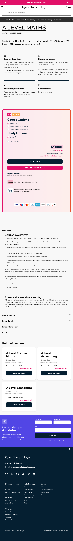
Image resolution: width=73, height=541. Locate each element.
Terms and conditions (50, 531)
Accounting (9, 503)
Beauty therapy (10, 500)
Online (12, 137)
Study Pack (13, 141)
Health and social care (12, 492)
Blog (25, 500)
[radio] (8, 123)
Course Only (13, 123)
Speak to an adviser (35, 168)
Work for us (9, 517)
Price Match (9, 520)
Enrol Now (35, 162)
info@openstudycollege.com (23, 467)
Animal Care (19, 20)
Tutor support (28, 489)
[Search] (37, 13)
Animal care (9, 495)
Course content (36, 315)
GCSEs (11, 20)
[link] (19, 363)
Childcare (8, 498)
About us (44, 487)
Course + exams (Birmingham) (19, 126)
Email (37, 426)
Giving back (45, 492)
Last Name (57, 419)
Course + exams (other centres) (19, 129)
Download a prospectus (49, 495)
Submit (53, 436)
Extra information (36, 327)
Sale (37, 20)
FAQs (36, 332)
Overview (36, 230)
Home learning (29, 495)
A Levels (5, 20)
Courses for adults (47, 489)
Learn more (58, 156)
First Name (39, 419)
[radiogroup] (35, 126)
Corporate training (11, 514)
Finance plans (28, 498)
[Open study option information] (15, 137)
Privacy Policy (63, 531)
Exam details (36, 321)
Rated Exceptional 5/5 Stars (37, 2)
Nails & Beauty (30, 20)
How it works (28, 487)
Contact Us (9, 512)
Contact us (57, 20)
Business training (46, 20)
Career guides (28, 492)
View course (19, 373)
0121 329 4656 (15, 463)
